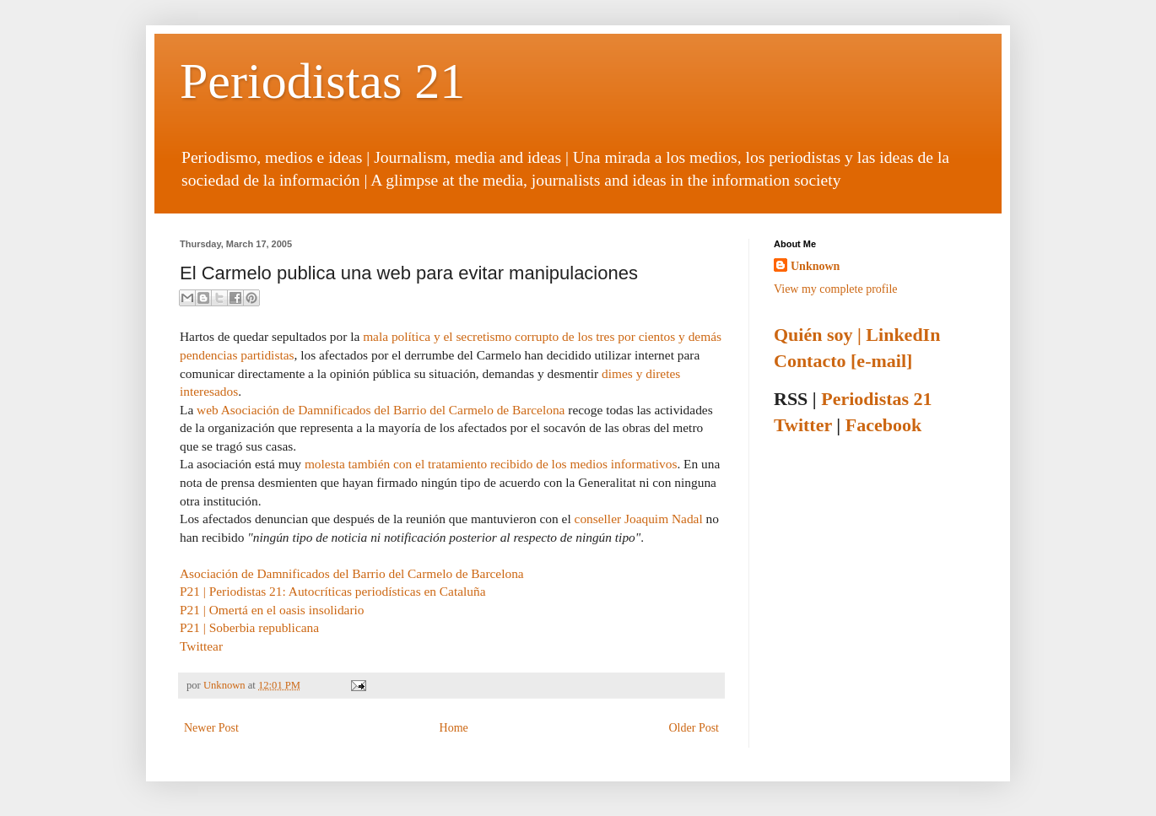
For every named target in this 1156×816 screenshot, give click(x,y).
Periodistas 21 (322, 81)
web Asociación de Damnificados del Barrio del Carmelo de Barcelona (380, 410)
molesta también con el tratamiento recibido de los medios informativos (491, 464)
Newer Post (211, 727)
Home (454, 727)
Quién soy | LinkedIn (857, 334)
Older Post (694, 727)
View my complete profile (836, 289)
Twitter (803, 424)
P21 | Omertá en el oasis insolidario (272, 610)
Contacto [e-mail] (843, 360)
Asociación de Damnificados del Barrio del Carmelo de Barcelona (352, 573)
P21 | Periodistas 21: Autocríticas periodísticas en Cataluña (333, 591)
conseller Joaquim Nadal (639, 518)
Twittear (201, 646)
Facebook (883, 424)
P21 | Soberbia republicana (249, 627)
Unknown (225, 685)
